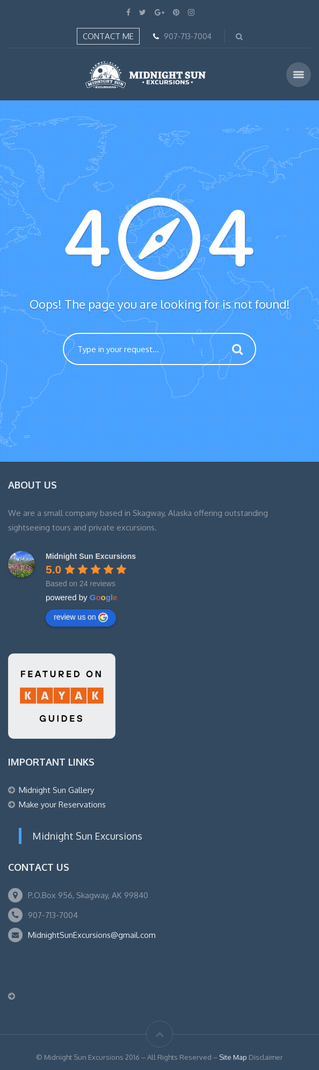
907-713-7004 (188, 36)
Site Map (233, 1057)
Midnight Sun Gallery (56, 790)
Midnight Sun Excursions (87, 836)
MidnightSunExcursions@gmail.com (92, 935)
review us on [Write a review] (81, 617)
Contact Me (108, 36)
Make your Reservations (62, 804)
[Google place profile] (91, 556)
